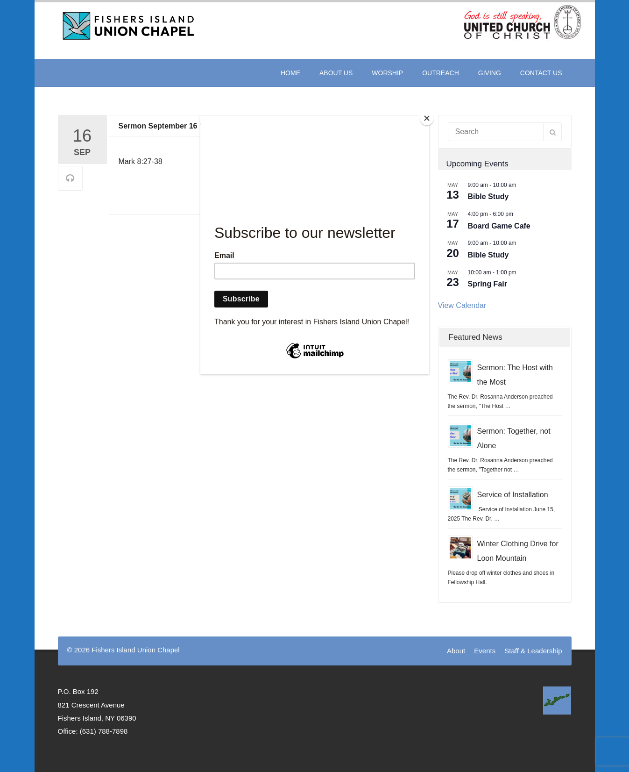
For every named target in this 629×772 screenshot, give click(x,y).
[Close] (427, 118)
